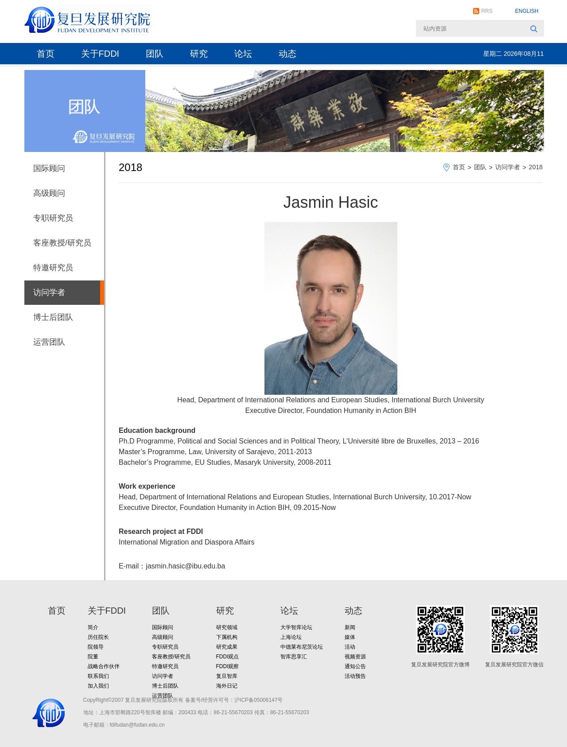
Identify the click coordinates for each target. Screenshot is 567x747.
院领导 (96, 647)
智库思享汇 (293, 657)
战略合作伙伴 (104, 666)
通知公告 (355, 666)
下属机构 (226, 637)
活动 (350, 647)
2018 (536, 167)
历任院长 (98, 637)
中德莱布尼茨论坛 (301, 647)
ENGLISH (527, 11)
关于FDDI (100, 53)
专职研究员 (53, 218)
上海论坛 (291, 637)
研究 (199, 53)
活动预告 (355, 676)
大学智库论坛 (296, 627)
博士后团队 (53, 317)
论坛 (243, 53)
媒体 (350, 637)
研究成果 (226, 647)
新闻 (350, 627)
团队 (154, 53)
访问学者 (49, 292)
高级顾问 (49, 193)
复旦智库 (226, 676)
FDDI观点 (227, 657)
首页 (45, 53)
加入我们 (98, 686)
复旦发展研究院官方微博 (440, 664)
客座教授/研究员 (62, 242)
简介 (93, 627)
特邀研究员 (53, 267)
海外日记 (226, 686)
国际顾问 (49, 168)
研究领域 (226, 627)
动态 (287, 53)
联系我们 (98, 676)
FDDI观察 (227, 666)
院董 (93, 657)
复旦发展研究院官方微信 (514, 664)
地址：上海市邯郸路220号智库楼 (122, 712)
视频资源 (355, 657)
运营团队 (49, 342)
